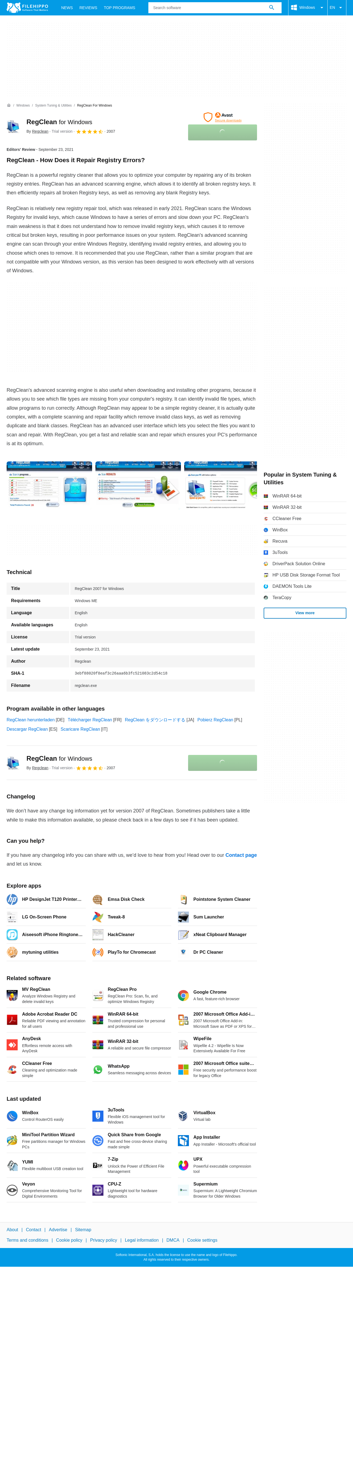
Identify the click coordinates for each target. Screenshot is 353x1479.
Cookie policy (69, 1240)
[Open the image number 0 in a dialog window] (49, 485)
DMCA (173, 1240)
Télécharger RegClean (90, 719)
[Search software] (271, 7)
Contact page (241, 855)
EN (337, 7)
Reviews (88, 8)
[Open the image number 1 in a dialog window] (138, 485)
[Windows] (23, 105)
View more (305, 613)
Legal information (142, 1240)
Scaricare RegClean (80, 729)
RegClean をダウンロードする (155, 719)
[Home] (9, 105)
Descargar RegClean (27, 729)
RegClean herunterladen (31, 719)
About (12, 1229)
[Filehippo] (27, 7)
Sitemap (83, 1229)
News (67, 8)
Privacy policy (103, 1240)
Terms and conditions (27, 1240)
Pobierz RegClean (215, 719)
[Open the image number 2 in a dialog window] (227, 485)
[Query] (214, 7)
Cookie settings (202, 1240)
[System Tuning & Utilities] (53, 105)
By (37, 131)
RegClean (59, 122)
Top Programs (119, 8)
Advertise (58, 1229)
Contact (33, 1229)
